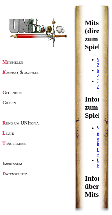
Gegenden (12, 92)
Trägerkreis (14, 143)
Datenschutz (14, 173)
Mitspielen (12, 61)
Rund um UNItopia (20, 122)
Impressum (12, 163)
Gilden (9, 102)
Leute (8, 133)
